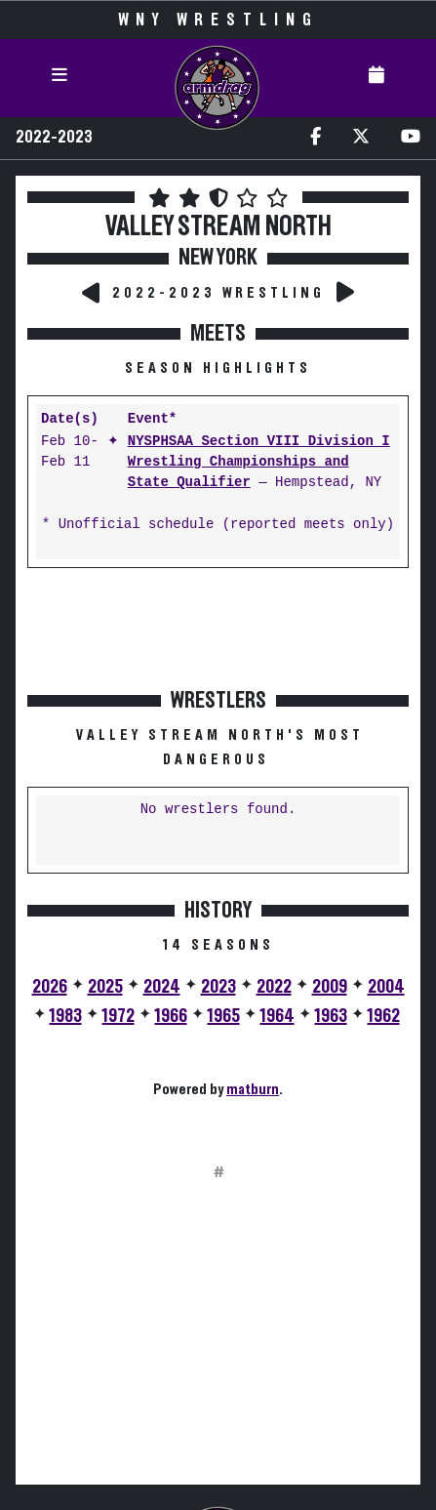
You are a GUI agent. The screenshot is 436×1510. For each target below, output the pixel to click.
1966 (171, 1016)
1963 (331, 1016)
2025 (105, 987)
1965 (224, 1016)
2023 (218, 987)
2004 (386, 987)
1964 (277, 1016)
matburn (252, 1089)
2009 (329, 987)
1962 (384, 1016)
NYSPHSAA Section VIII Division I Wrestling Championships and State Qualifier (259, 462)
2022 (274, 987)
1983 (66, 1016)
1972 (118, 1016)
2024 (161, 987)
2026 (49, 987)
